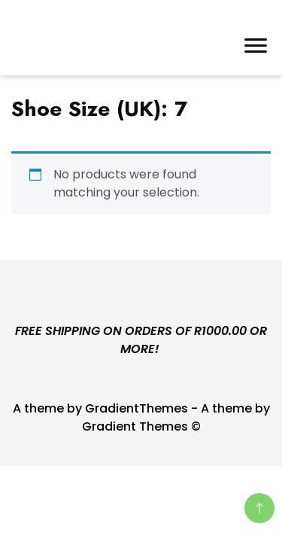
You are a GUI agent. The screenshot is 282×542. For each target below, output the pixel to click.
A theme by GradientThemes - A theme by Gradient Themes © (141, 417)
